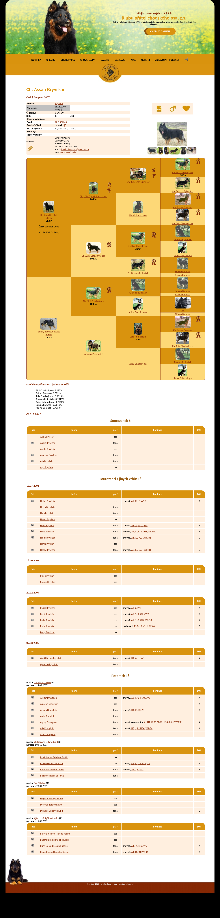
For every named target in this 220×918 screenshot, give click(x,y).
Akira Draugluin (48, 734)
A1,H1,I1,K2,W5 (139, 845)
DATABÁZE (120, 59)
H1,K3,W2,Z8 (137, 710)
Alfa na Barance (182, 314)
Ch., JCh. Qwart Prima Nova (93, 196)
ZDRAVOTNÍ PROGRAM (167, 59)
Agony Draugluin (48, 722)
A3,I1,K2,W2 (137, 769)
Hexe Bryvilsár (47, 525)
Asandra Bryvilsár (48, 455)
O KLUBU (50, 59)
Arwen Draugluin (48, 710)
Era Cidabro (39, 783)
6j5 (64, 125)
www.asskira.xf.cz (68, 152)
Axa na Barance (182, 275)
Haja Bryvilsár (47, 513)
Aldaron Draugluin (49, 703)
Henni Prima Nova (138, 215)
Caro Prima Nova (138, 336)
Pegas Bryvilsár (47, 607)
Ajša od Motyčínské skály (46, 818)
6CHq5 (49, 334)
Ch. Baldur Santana (182, 207)
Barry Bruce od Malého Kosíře (55, 833)
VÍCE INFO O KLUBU (160, 31)
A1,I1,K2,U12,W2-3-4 (141, 620)
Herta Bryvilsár (47, 507)
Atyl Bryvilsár (46, 467)
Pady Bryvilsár (47, 620)
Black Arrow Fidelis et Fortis (54, 757)
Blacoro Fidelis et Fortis (51, 763)
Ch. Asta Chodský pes (182, 223)
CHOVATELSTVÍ (87, 59)
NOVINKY (36, 59)
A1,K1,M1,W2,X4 (139, 852)
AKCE (133, 59)
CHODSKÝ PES (68, 59)
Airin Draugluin (47, 716)
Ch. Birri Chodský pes (182, 172)
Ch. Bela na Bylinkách (182, 191)
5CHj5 (49, 217)
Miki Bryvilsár (47, 575)
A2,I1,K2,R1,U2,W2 (140, 697)
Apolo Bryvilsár (47, 449)
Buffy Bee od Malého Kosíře (54, 845)
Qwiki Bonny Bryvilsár (51, 658)
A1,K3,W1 (136, 607)
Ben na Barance (182, 271)
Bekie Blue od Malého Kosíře (54, 852)
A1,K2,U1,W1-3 (138, 501)
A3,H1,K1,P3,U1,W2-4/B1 (143, 531)
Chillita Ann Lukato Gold (46, 741)
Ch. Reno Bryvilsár (49, 215)
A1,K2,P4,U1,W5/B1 (141, 537)
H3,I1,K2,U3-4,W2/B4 (141, 728)
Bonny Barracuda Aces (49, 331)
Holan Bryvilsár (47, 501)
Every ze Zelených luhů (51, 804)
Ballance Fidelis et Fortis (52, 775)
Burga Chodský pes (138, 363)
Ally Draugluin (47, 728)
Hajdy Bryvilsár (47, 537)
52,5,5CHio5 (61, 122)
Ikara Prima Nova (42, 682)
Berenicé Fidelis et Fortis (52, 769)
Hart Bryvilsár (47, 543)
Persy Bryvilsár (47, 632)
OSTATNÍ (145, 59)
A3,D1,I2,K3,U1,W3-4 (144, 626)
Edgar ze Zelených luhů (51, 798)
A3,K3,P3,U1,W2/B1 (141, 549)
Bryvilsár (59, 103)
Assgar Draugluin (48, 697)
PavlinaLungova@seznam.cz (75, 149)
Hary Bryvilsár (47, 531)
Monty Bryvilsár (48, 582)
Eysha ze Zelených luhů (51, 810)
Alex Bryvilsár (47, 436)
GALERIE (105, 59)
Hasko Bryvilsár (47, 519)
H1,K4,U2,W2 (137, 658)
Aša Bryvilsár (46, 461)
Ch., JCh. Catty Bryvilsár (93, 255)
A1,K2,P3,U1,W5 (139, 525)
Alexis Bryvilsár (47, 442)
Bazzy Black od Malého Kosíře (54, 839)
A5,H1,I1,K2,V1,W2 (140, 763)
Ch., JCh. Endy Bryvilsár (138, 181)
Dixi (183, 310)
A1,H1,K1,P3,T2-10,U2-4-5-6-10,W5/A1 (163, 722)
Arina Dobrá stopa (183, 255)
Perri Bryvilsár (47, 614)
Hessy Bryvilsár (47, 549)
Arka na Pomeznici (93, 354)
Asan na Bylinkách (183, 239)
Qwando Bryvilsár (49, 664)
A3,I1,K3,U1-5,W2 (140, 614)
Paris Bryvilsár (47, 626)
